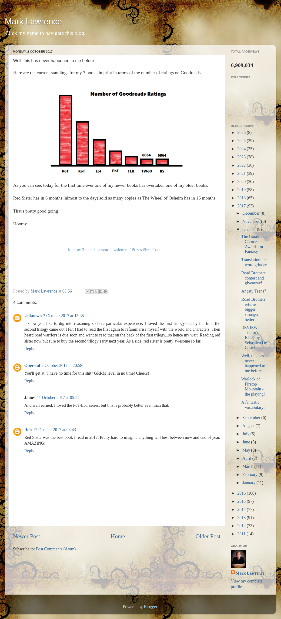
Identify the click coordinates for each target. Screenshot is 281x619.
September (251, 417)
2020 (242, 181)
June (246, 442)
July (246, 434)
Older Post (207, 536)
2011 (242, 534)
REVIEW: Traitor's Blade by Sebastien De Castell (254, 337)
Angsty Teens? (253, 291)
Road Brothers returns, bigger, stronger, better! (253, 309)
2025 (242, 140)
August (249, 425)
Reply (29, 348)
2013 (242, 517)
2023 (242, 157)
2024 (242, 148)
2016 (242, 493)
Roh (28, 429)
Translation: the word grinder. (254, 262)
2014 (242, 509)
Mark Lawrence (33, 21)
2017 (242, 206)
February (250, 474)
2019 (242, 189)
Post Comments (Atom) (56, 549)
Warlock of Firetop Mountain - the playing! (253, 386)
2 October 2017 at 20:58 (62, 365)
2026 (242, 132)
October (249, 229)
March (248, 466)
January (249, 482)
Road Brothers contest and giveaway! (253, 278)
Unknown (33, 315)
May (246, 450)
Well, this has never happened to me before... (253, 363)
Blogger (150, 606)
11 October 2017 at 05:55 (58, 397)
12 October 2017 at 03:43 (54, 429)
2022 (242, 165)
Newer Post (26, 536)
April (247, 458)
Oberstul (32, 365)
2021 (242, 173)
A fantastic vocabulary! (253, 405)
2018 (242, 198)
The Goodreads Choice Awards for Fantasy (254, 244)
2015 (242, 501)
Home (118, 536)
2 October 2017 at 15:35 (63, 315)
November (251, 221)
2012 (242, 525)
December (251, 213)
